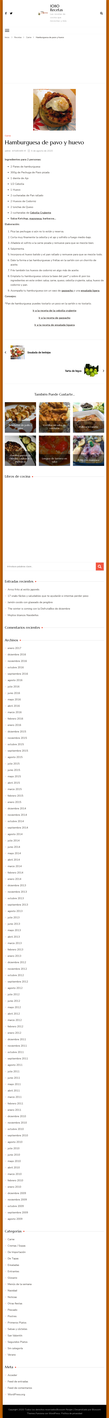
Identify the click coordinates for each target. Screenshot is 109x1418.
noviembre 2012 (17, 968)
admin (8, 150)
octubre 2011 (16, 1051)
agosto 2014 (15, 833)
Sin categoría (15, 1348)
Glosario (12, 1277)
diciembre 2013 (17, 885)
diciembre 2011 (17, 1039)
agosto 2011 (15, 1064)
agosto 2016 (15, 680)
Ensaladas (13, 1264)
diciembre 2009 (17, 1193)
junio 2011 (14, 1077)
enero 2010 (14, 1186)
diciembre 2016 (17, 654)
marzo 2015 (15, 789)
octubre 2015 (16, 744)
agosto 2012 (15, 987)
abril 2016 (14, 705)
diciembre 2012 (17, 962)
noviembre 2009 (17, 1199)
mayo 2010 (14, 1161)
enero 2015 (14, 801)
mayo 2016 (14, 699)
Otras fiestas (15, 1303)
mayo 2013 (14, 930)
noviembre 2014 (17, 814)
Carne (8, 135)
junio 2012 (14, 1000)
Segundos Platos (18, 1341)
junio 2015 (14, 769)
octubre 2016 (16, 667)
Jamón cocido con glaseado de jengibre (30, 602)
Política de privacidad (71, 1413)
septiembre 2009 (18, 1212)
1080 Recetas (56, 8)
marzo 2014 (15, 866)
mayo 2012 (14, 1007)
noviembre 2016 (17, 660)
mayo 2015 (14, 776)
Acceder (12, 1374)
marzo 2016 (15, 712)
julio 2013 (14, 917)
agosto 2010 (15, 1141)
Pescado (12, 1309)
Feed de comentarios (20, 1387)
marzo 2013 (15, 942)
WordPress (54, 1413)
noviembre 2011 (17, 1045)
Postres (12, 1316)
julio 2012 (14, 994)
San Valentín (15, 1335)
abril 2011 (14, 1090)
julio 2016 (14, 686)
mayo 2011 (14, 1083)
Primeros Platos (17, 1322)
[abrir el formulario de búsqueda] (101, 13)
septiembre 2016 (18, 673)
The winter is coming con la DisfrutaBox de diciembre (39, 608)
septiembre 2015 (18, 750)
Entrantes (13, 1271)
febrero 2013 (15, 949)
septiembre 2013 (18, 904)
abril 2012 (14, 1013)
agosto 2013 (15, 910)
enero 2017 (14, 648)
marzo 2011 (15, 1096)
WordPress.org (16, 1394)
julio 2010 (14, 1148)
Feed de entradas (18, 1381)
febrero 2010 (15, 1180)
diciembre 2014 (17, 808)
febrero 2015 (15, 795)
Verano (12, 1354)
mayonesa (35, 218)
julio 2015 (14, 763)
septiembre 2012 (18, 981)
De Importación (17, 1252)
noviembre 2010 (17, 1122)
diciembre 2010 (17, 1116)
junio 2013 (14, 923)
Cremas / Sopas (17, 1245)
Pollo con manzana (88, 459)
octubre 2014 (16, 821)
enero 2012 (14, 1032)
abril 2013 (14, 936)
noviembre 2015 (17, 737)
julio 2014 (14, 840)
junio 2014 (14, 846)
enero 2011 (14, 1109)
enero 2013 (14, 955)
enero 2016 (14, 724)
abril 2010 (14, 1167)
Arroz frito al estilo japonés (23, 589)
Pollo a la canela (88, 426)
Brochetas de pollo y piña (20, 426)
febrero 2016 (15, 718)
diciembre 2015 (17, 731)
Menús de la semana (20, 1284)
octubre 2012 (16, 975)
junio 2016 (14, 692)
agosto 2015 (15, 757)
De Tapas (13, 1258)
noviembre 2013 (17, 891)
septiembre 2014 (18, 827)
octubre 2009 (16, 1205)
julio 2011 (14, 1071)
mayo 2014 (14, 853)
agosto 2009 (15, 1218)
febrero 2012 (15, 1026)
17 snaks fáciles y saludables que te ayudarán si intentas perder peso (48, 595)
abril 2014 (14, 859)
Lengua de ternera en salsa (54, 460)
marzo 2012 (15, 1019)
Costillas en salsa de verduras (54, 426)
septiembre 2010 (18, 1135)
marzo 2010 (15, 1173)
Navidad (12, 1290)
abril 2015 (14, 782)
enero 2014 (14, 878)
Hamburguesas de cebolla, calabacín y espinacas (20, 458)
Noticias (12, 1296)
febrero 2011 (15, 1103)
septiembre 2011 (18, 1058)
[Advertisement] (54, 60)
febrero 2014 (15, 872)
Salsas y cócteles (17, 1328)
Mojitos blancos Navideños (23, 614)
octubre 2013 (16, 898)
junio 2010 (14, 1154)
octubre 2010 (16, 1128)
